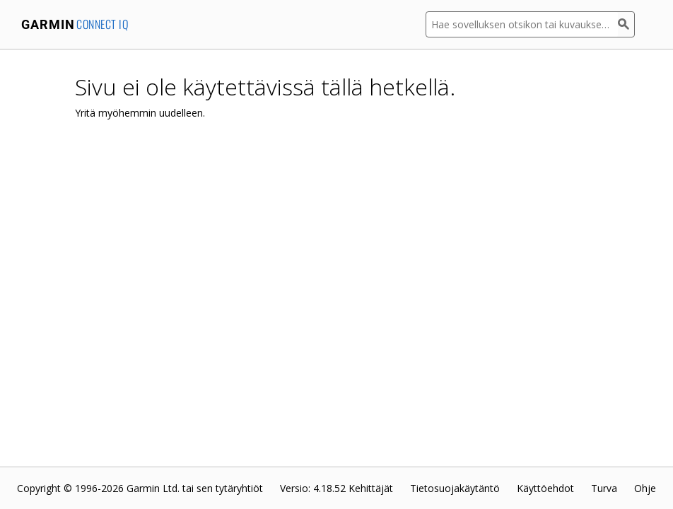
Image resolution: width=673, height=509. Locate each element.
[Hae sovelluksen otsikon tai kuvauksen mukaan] (522, 24)
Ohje (645, 488)
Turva (604, 488)
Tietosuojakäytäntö (455, 488)
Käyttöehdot (545, 488)
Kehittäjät (371, 488)
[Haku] (626, 24)
